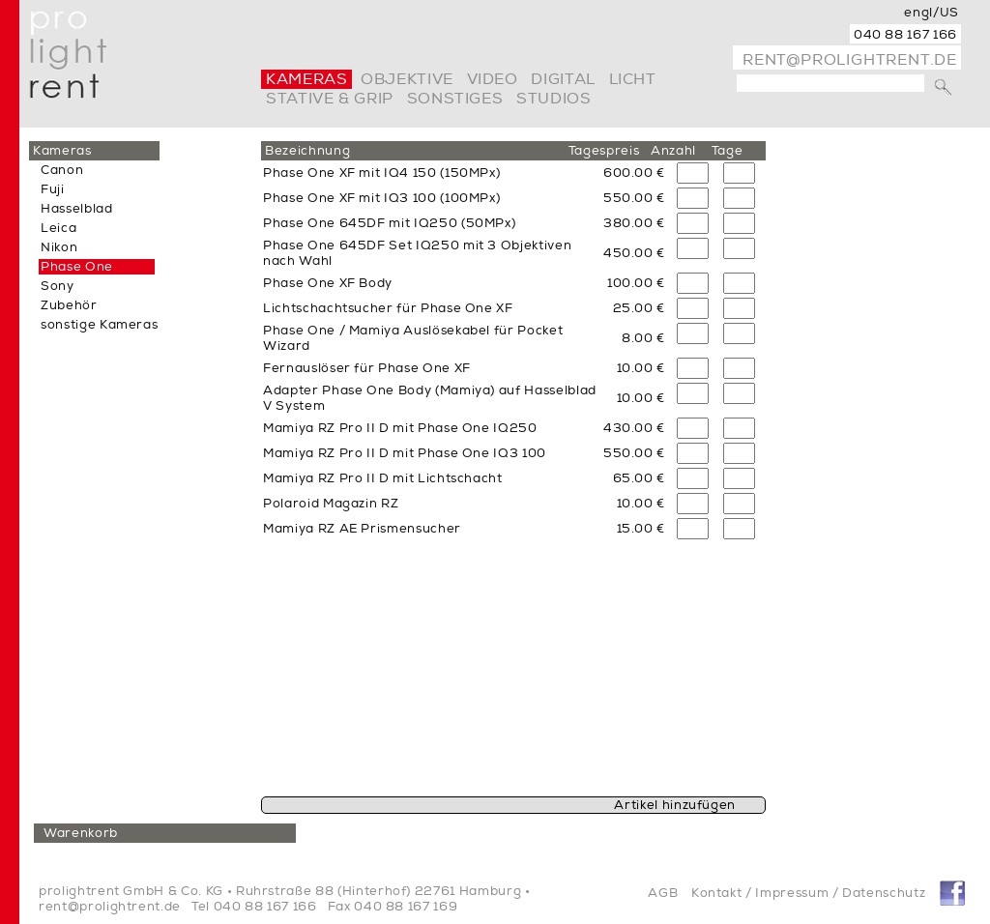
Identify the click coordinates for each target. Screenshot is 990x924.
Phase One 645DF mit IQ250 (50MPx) (389, 223)
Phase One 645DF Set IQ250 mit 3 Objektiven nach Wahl (417, 253)
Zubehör (69, 305)
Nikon (59, 247)
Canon (62, 170)
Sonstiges (455, 98)
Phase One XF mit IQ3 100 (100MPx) (381, 198)
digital (563, 79)
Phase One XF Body (328, 283)
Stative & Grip (329, 98)
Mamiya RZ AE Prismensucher (362, 528)
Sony (57, 286)
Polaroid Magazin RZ (330, 503)
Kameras (306, 79)
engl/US (931, 12)
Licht (632, 79)
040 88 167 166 (905, 35)
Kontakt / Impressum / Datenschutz (808, 893)
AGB (663, 893)
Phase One (77, 266)
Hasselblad (77, 209)
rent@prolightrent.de (849, 60)
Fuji (53, 189)
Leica (58, 228)
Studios (553, 98)
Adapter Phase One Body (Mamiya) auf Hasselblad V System (430, 398)
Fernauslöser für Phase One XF (367, 368)
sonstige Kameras (99, 324)
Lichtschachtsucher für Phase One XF (388, 308)
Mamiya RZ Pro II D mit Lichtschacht (383, 478)
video (492, 79)
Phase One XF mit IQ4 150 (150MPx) (381, 173)
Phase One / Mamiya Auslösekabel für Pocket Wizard (413, 338)
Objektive (407, 79)
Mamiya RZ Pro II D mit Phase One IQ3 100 (404, 453)
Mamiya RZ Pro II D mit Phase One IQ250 (400, 428)
